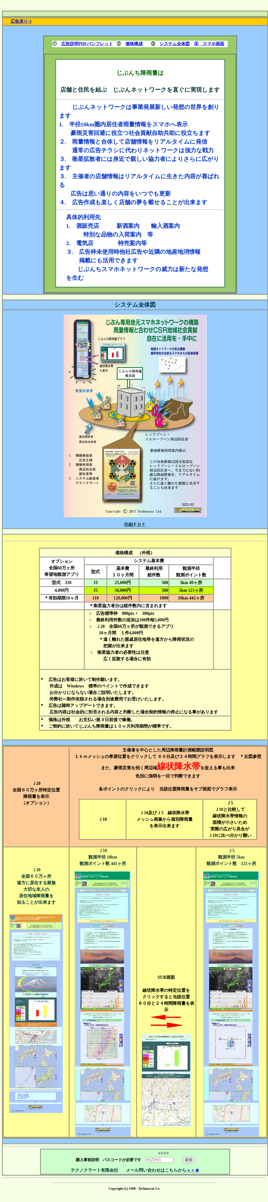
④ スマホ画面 (209, 43)
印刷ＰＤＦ (135, 524)
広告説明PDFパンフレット (87, 43)
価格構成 (134, 43)
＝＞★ (192, 1170)
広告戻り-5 (21, 21)
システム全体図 (174, 43)
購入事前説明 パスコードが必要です (125, 1157)
